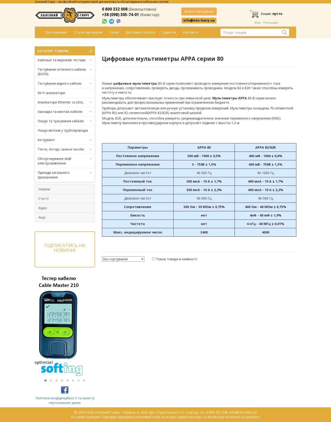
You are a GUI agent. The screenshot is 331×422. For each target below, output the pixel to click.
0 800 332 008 (115, 9)
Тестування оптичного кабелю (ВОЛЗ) (65, 71)
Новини (44, 189)
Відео (42, 208)
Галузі (114, 32)
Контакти (190, 32)
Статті (43, 198)
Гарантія (169, 32)
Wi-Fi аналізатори (51, 93)
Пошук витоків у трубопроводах (63, 130)
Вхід (257, 23)
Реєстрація (270, 23)
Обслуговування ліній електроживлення (65, 160)
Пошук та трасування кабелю (65, 121)
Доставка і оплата (140, 32)
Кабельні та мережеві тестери (65, 60)
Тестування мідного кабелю (65, 83)
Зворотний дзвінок (199, 11)
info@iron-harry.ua (199, 20)
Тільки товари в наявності (176, 259)
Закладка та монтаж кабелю (65, 111)
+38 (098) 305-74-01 (120, 14)
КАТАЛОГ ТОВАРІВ (64, 51)
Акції (41, 217)
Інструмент (65, 140)
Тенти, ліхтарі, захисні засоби (65, 149)
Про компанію (56, 32)
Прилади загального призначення (65, 174)
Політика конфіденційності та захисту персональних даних (64, 400)
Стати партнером (88, 32)
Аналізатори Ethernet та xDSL (65, 102)
